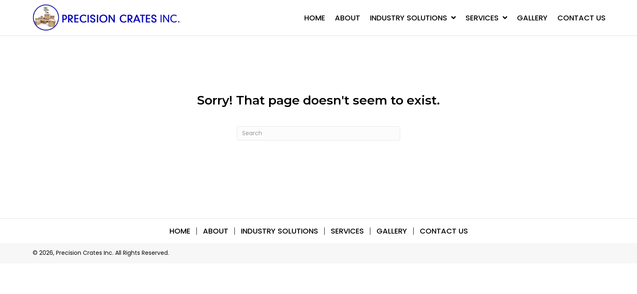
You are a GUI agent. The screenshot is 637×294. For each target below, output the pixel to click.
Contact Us (444, 231)
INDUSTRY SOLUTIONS (279, 231)
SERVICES (347, 231)
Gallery (391, 231)
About (215, 231)
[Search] (318, 133)
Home (179, 231)
